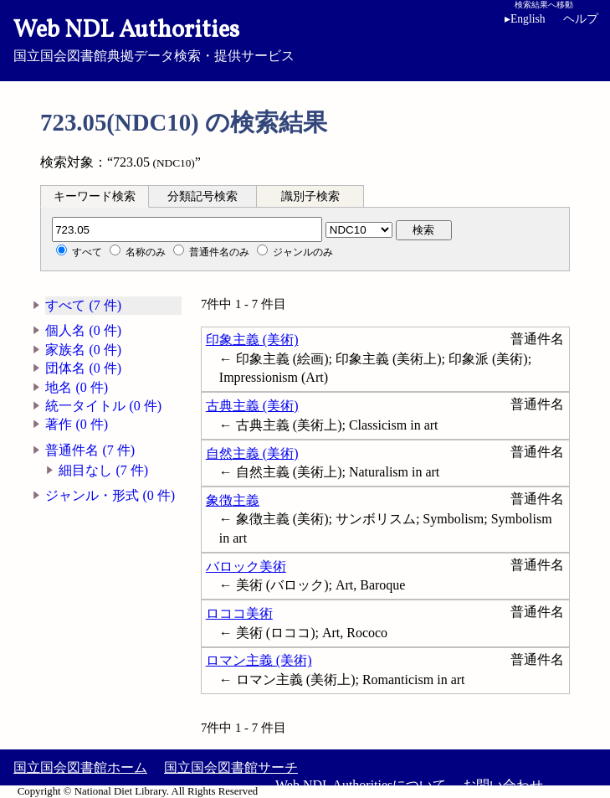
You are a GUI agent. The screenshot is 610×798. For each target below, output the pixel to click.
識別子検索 (310, 196)
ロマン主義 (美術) (259, 660)
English (525, 19)
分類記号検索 (202, 196)
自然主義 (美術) (252, 453)
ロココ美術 (239, 613)
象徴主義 (232, 500)
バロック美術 (246, 566)
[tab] (94, 196)
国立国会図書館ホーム (80, 767)
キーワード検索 (95, 196)
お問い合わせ (503, 785)
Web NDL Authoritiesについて (360, 785)
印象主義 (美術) (252, 339)
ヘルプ (580, 19)
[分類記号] (187, 229)
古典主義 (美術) (252, 406)
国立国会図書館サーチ (231, 767)
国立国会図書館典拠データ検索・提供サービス (305, 38)
